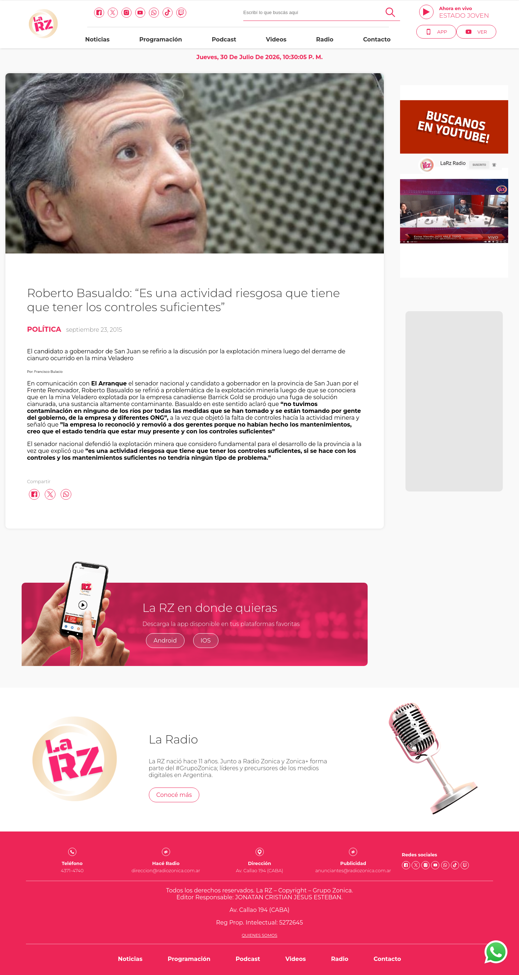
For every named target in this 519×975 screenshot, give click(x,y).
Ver (476, 32)
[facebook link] (99, 13)
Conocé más (174, 794)
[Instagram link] (126, 13)
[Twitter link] (113, 13)
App (436, 32)
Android (165, 640)
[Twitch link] (181, 13)
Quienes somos (260, 935)
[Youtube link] (140, 13)
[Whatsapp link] (154, 13)
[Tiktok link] (168, 13)
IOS (206, 640)
